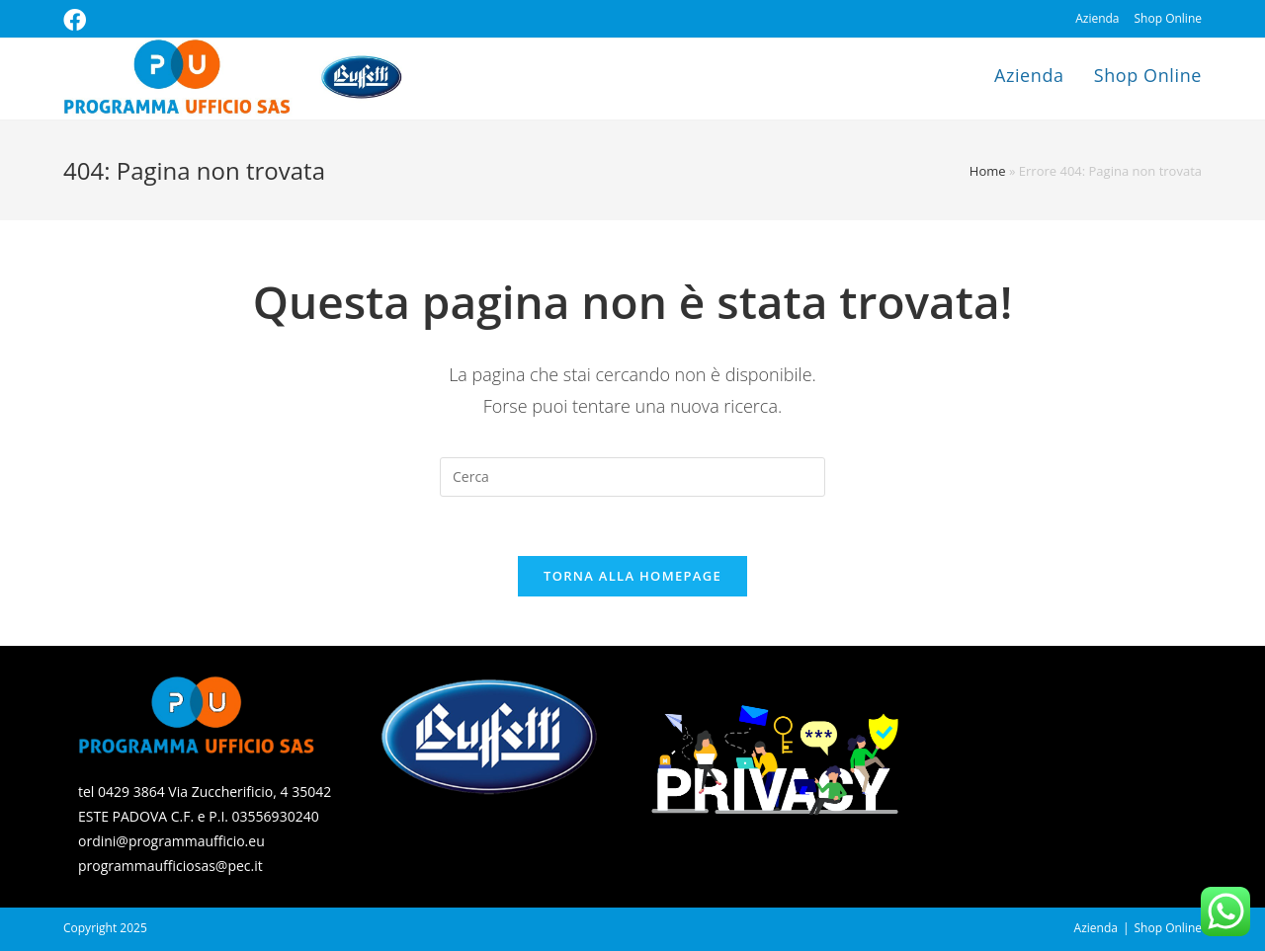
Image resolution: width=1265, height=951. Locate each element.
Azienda (1097, 18)
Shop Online (1168, 18)
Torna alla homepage (632, 576)
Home (988, 171)
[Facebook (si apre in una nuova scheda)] (77, 20)
